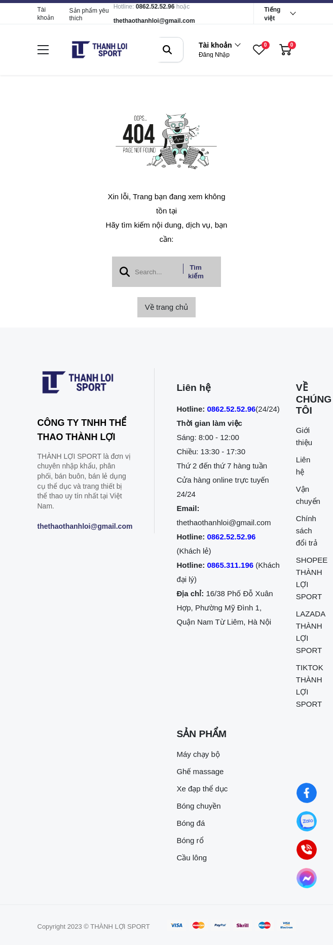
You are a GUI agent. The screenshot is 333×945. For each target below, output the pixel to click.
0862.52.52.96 (155, 6)
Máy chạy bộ (197, 754)
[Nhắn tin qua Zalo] (307, 821)
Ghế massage (200, 771)
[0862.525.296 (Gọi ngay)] (307, 850)
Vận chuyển (307, 495)
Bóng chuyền (198, 806)
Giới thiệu (304, 436)
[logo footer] (85, 384)
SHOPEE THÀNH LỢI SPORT (307, 578)
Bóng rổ (189, 840)
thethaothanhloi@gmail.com (154, 20)
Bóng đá (190, 823)
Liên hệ (303, 465)
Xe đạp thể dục (202, 788)
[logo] (99, 49)
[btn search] (167, 50)
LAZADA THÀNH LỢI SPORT (307, 632)
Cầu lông (191, 857)
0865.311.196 (230, 565)
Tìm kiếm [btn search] (196, 272)
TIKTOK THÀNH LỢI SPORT (307, 685)
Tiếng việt (272, 14)
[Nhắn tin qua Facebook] (307, 793)
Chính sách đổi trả (306, 530)
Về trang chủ (166, 307)
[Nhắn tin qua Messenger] (307, 878)
